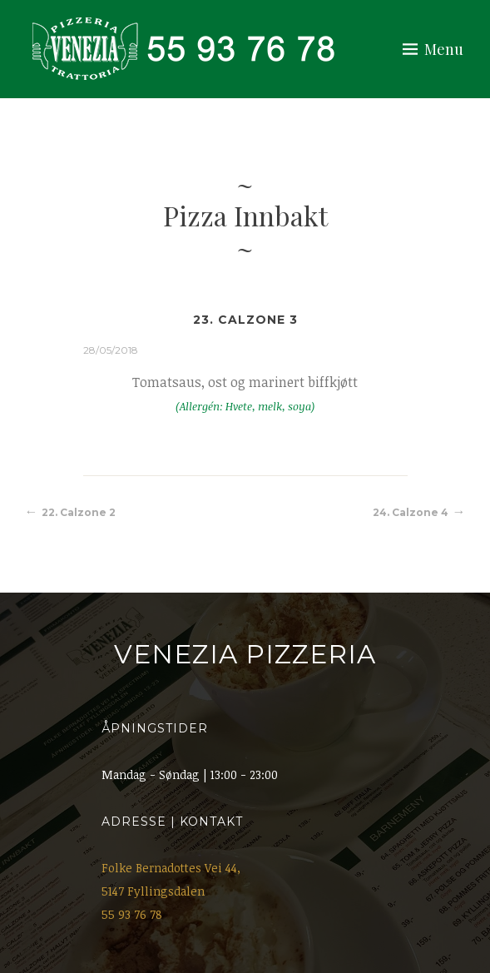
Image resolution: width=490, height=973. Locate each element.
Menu (443, 49)
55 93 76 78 (131, 914)
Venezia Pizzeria (245, 654)
